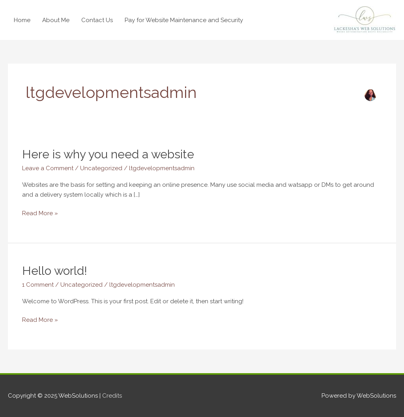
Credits (112, 395)
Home (22, 20)
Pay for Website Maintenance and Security (184, 20)
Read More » (40, 212)
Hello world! (54, 271)
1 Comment (38, 284)
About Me (55, 20)
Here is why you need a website (108, 154)
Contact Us (97, 20)
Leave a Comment (47, 168)
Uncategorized (101, 168)
